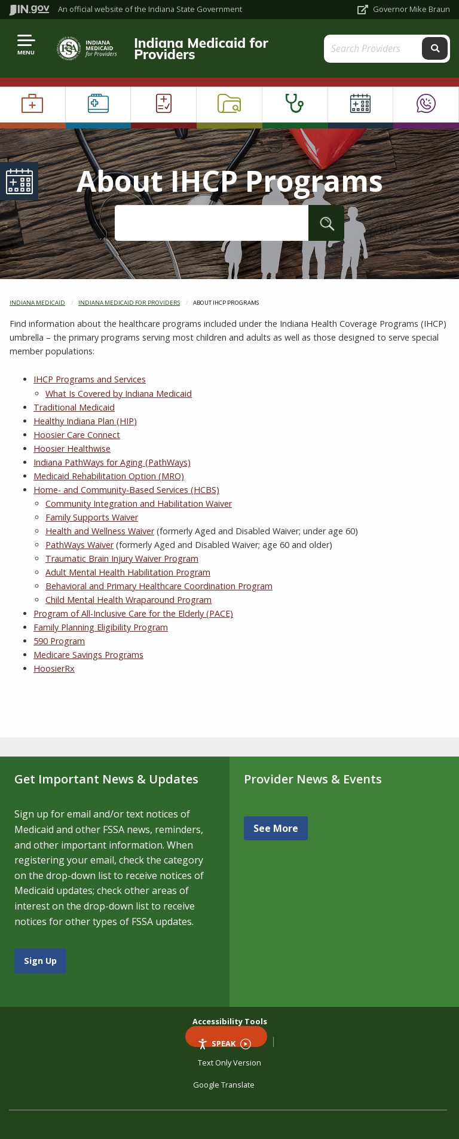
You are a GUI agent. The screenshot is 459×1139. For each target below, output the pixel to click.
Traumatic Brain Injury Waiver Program (121, 558)
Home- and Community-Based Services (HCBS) (126, 489)
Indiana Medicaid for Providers (201, 48)
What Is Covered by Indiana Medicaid (118, 393)
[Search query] (378, 48)
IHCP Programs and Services (89, 379)
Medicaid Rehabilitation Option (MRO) (108, 476)
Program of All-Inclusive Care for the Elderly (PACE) (133, 613)
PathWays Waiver (79, 544)
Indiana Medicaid (37, 303)
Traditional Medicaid (74, 407)
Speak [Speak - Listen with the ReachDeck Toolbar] (224, 1042)
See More (275, 828)
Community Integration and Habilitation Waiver (138, 503)
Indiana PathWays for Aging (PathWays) (112, 462)
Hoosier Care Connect (76, 434)
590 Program (59, 641)
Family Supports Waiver (91, 517)
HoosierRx (54, 668)
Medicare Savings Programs (88, 654)
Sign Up (40, 960)
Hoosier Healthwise (72, 448)
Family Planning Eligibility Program (100, 627)
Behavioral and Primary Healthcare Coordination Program (159, 586)
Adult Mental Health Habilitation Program (127, 572)
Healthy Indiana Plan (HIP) (85, 421)
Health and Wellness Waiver (99, 531)
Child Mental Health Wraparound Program (128, 599)
